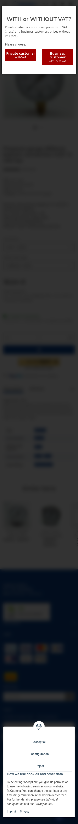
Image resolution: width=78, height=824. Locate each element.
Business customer (57, 57)
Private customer (20, 55)
